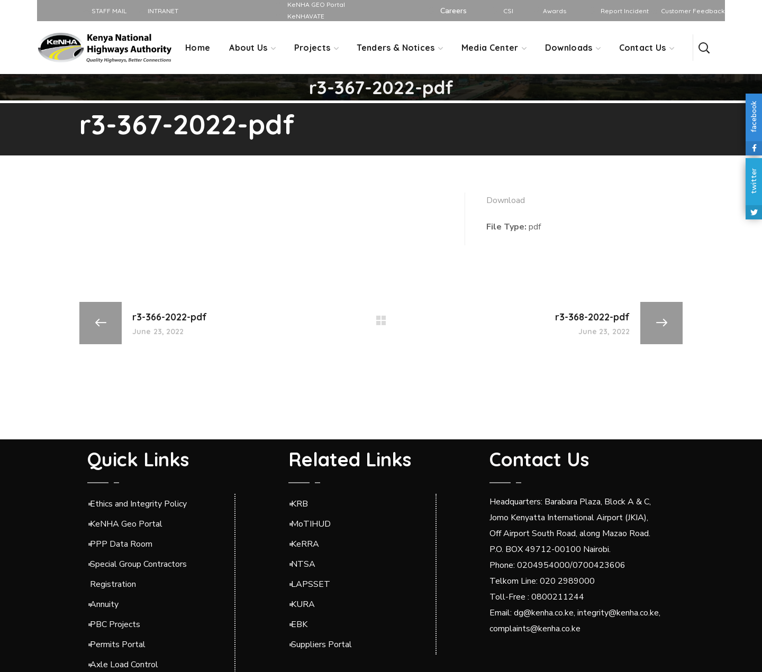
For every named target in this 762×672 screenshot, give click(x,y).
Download (505, 200)
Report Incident (625, 11)
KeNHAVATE (305, 16)
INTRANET (159, 11)
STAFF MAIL (105, 11)
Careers (453, 11)
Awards (554, 11)
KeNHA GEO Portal (316, 4)
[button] (703, 47)
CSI (508, 11)
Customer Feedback (693, 11)
